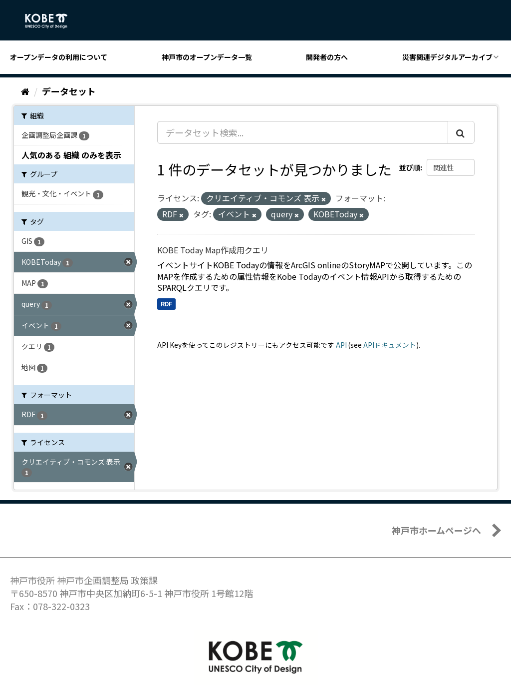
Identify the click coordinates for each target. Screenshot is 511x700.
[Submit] (461, 132)
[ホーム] (25, 90)
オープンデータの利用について (58, 57)
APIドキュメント (389, 345)
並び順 (409, 167)
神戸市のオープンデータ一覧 (207, 57)
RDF (166, 303)
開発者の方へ (327, 57)
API (341, 345)
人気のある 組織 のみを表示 (71, 155)
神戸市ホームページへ (436, 530)
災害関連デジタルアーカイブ (447, 57)
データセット (69, 90)
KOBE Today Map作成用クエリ (212, 250)
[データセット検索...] (302, 132)
